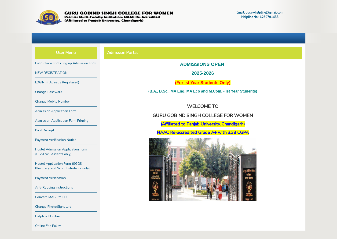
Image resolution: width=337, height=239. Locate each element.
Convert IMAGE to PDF (51, 197)
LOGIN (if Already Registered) (57, 82)
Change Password (48, 92)
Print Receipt (44, 130)
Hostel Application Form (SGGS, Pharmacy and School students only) (62, 166)
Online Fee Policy (48, 226)
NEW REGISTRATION (51, 73)
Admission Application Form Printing (61, 120)
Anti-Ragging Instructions (54, 187)
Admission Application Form (55, 111)
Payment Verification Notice (55, 140)
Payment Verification (50, 178)
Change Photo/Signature (53, 206)
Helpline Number (47, 216)
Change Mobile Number (52, 101)
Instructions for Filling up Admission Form (65, 63)
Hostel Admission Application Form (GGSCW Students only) (61, 151)
